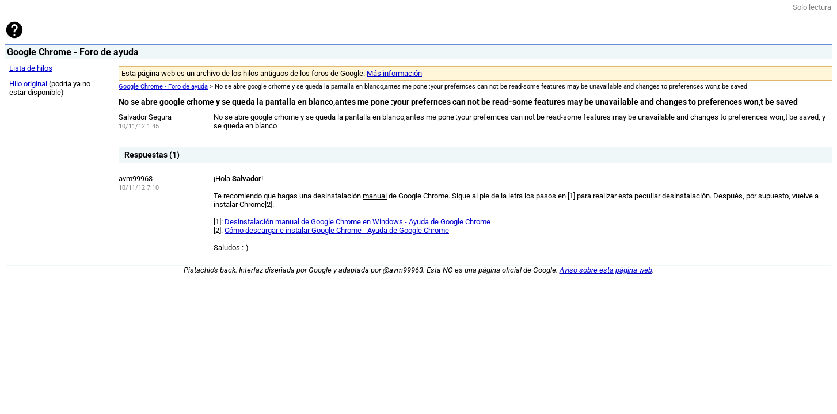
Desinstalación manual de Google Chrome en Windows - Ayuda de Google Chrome (357, 221)
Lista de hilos (30, 68)
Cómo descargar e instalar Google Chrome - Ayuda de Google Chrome (337, 230)
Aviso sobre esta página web (606, 270)
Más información (394, 73)
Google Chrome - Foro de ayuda (163, 86)
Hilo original (28, 83)
